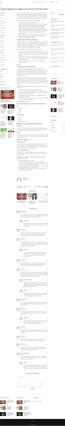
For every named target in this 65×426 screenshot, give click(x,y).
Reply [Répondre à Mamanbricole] (47, 211)
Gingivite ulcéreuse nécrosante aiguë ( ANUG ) (61, 83)
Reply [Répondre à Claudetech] (47, 260)
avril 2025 (2, 47)
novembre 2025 (3, 30)
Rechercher (53, 13)
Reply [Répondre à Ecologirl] (47, 239)
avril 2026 (2, 18)
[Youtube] (61, 2)
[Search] (62, 2)
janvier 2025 (2, 55)
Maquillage (58, 127)
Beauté (58, 123)
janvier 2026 (2, 25)
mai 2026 (2, 15)
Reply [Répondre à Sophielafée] (47, 336)
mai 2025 (2, 45)
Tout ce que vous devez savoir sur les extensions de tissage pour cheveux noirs (57, 49)
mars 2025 (2, 50)
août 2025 (2, 37)
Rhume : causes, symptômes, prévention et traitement (32, 202)
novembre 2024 (3, 60)
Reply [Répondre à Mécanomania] (47, 327)
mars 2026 (2, 20)
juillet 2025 (2, 40)
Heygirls (3, 10)
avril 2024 (2, 65)
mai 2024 (2, 62)
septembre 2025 (3, 35)
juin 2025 (2, 42)
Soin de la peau (58, 131)
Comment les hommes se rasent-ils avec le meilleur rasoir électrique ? (61, 103)
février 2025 (2, 52)
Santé (58, 129)
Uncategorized (2, 84)
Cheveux (58, 125)
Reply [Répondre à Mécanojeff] (47, 269)
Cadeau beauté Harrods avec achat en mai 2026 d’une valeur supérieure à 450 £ (3, 136)
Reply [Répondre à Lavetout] (47, 290)
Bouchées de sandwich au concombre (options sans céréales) (10, 135)
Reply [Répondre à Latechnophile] (47, 344)
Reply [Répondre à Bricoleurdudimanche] (47, 353)
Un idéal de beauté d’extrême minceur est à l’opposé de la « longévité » (61, 96)
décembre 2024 (3, 57)
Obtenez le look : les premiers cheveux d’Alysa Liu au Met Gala (61, 110)
